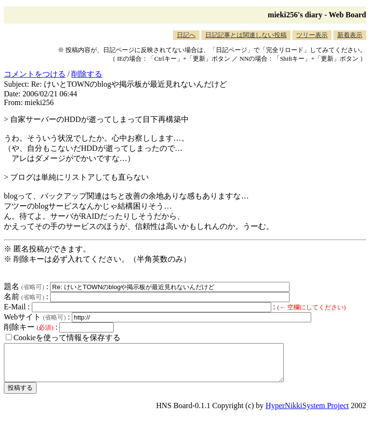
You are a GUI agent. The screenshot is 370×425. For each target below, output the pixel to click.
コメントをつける (35, 74)
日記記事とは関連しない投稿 (246, 35)
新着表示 (349, 35)
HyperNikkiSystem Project (307, 413)
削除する (86, 74)
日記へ (186, 35)
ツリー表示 (312, 35)
